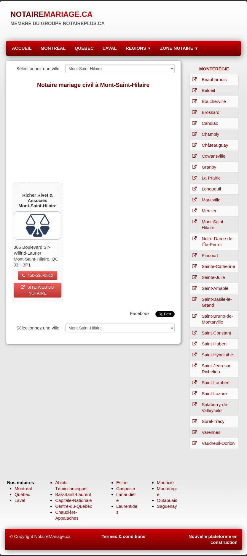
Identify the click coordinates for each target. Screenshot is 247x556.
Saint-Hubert (214, 343)
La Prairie (211, 177)
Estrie (122, 482)
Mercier (209, 210)
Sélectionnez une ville (37, 68)
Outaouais (167, 500)
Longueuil (211, 188)
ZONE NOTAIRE (179, 48)
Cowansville (213, 156)
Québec (22, 494)
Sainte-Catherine (218, 266)
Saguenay (167, 506)
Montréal (23, 488)
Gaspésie (125, 488)
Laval (20, 500)
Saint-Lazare (214, 393)
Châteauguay (215, 145)
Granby (209, 166)
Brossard (210, 112)
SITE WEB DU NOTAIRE (37, 290)
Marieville (211, 199)
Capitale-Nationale (73, 500)
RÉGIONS (138, 48)
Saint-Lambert (216, 382)
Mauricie (165, 482)
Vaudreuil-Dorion (218, 443)
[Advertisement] (93, 135)
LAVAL (110, 48)
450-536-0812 (37, 275)
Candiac (210, 123)
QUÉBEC (84, 48)
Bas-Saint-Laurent (73, 494)
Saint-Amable (215, 288)
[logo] (57, 18)
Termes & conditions (123, 536)
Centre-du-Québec (73, 506)
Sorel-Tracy (213, 421)
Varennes (211, 432)
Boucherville (214, 101)
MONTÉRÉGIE (214, 68)
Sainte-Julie (213, 277)
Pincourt (210, 255)
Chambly (210, 134)
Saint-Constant (216, 332)
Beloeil (208, 90)
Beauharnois (214, 79)
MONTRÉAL (53, 48)
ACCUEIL (22, 48)
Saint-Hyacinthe (217, 354)
